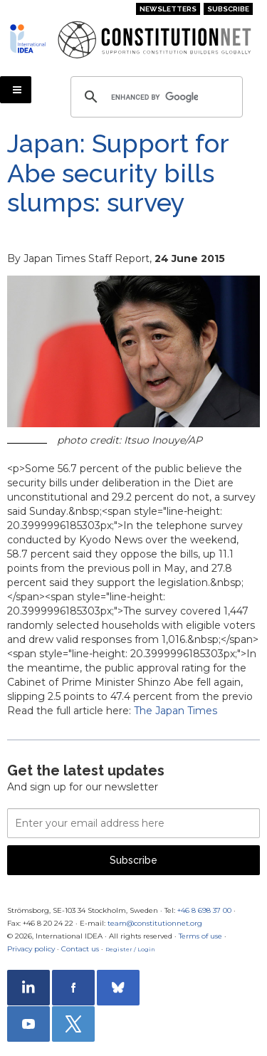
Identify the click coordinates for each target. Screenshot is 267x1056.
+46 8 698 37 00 (204, 910)
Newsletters (168, 9)
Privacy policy (31, 948)
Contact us (80, 948)
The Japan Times (175, 710)
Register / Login (130, 949)
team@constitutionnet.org (155, 923)
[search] (154, 96)
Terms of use (200, 936)
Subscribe (228, 9)
